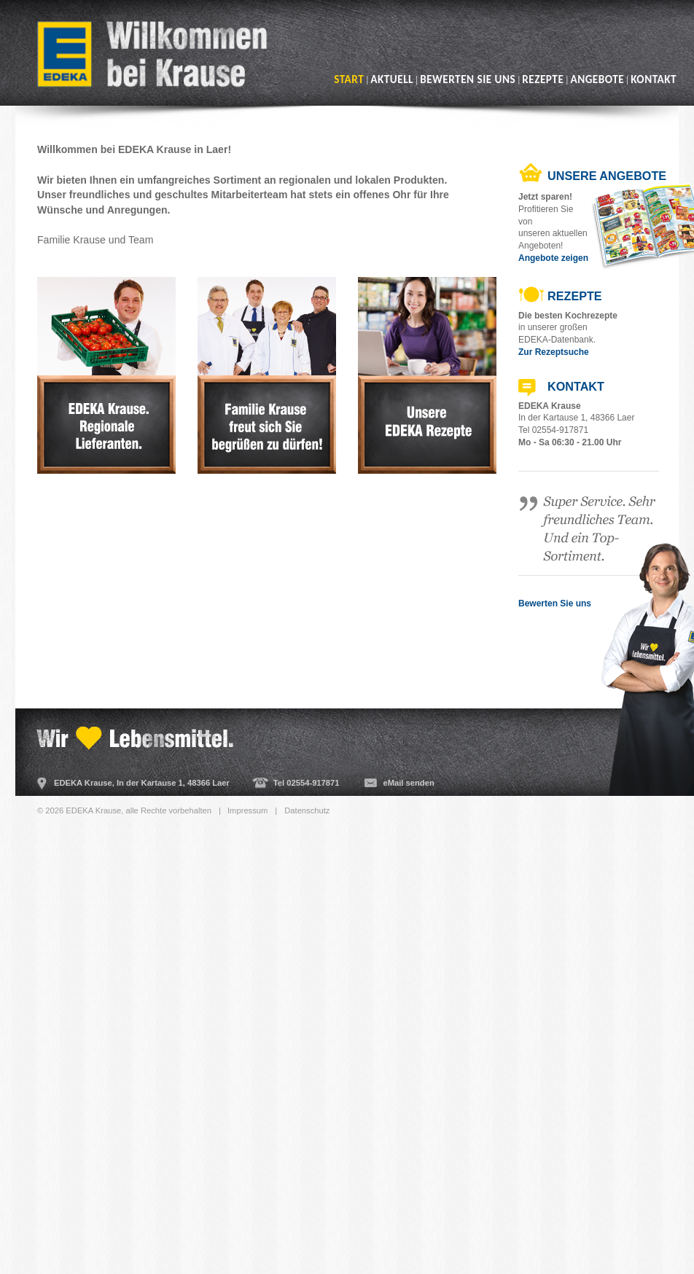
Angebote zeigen (553, 258)
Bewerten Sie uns (467, 79)
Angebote (597, 79)
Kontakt (654, 79)
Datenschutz (307, 810)
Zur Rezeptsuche (553, 352)
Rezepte (543, 79)
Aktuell (391, 79)
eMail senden (408, 782)
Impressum (247, 810)
